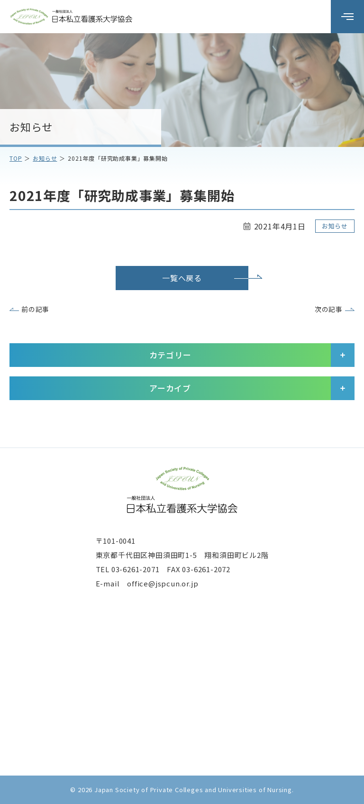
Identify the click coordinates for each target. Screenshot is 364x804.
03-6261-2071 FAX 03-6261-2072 (170, 569)
